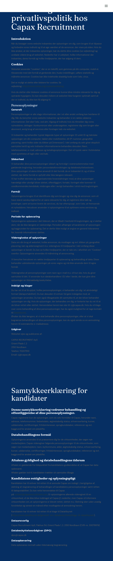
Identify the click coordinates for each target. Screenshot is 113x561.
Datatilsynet (20, 312)
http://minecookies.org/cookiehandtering (43, 86)
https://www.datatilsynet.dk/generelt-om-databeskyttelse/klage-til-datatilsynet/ (53, 515)
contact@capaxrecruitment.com (31, 494)
